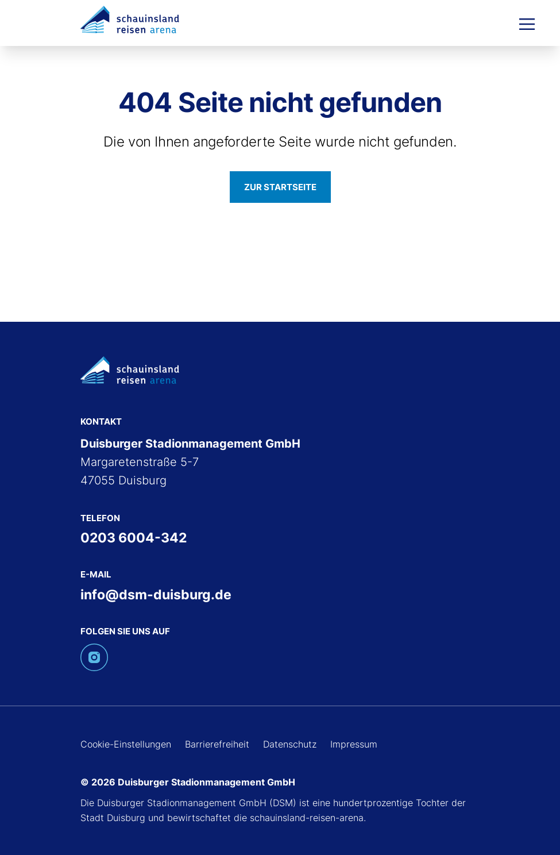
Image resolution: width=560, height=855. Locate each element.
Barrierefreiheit (217, 744)
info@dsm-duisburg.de (155, 595)
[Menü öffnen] (527, 23)
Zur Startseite (280, 187)
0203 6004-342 (133, 538)
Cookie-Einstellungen (125, 744)
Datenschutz (289, 744)
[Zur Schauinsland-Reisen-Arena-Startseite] (129, 19)
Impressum (353, 744)
